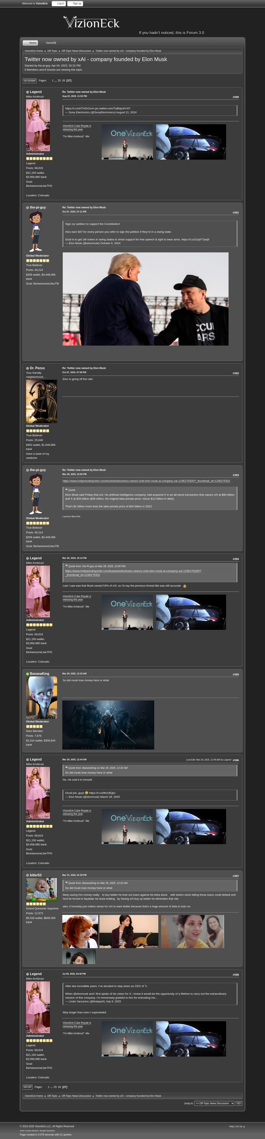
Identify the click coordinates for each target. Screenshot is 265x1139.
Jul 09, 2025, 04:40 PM (74, 974)
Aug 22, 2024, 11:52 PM (74, 96)
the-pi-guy (38, 207)
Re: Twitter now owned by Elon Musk (84, 91)
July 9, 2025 (113, 1001)
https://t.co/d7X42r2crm (79, 108)
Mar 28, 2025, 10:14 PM (74, 558)
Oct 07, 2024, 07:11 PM (74, 211)
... (56, 80)
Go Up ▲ (240, 1126)
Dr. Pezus (37, 368)
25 (59, 80)
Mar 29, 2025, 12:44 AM (74, 759)
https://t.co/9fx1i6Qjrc (102, 792)
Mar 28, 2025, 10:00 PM (74, 474)
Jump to (188, 1103)
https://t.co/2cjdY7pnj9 (195, 239)
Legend (36, 92)
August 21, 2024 (126, 112)
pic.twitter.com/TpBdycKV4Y (112, 108)
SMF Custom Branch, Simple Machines (37, 1130)
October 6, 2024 (110, 243)
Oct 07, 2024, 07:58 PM (74, 372)
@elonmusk (80, 993)
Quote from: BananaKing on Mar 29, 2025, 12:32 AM (98, 768)
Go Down (29, 81)
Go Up (27, 1087)
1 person (66, 516)
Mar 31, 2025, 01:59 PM (74, 875)
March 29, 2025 (110, 796)
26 (63, 80)
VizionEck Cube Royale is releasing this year (77, 127)
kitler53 (35, 875)
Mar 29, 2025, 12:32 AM (74, 673)
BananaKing (39, 673)
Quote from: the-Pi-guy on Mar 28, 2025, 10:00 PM (96, 566)
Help (231, 1126)
